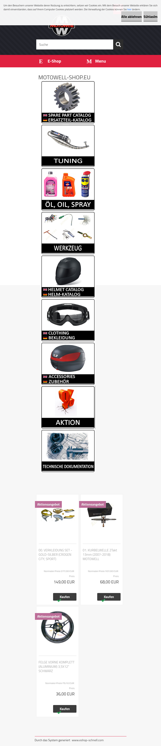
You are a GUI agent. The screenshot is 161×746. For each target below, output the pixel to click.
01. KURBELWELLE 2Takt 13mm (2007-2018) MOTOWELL (100, 554)
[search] (118, 44)
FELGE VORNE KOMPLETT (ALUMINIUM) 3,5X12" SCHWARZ (56, 666)
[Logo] (78, 25)
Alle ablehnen (131, 16)
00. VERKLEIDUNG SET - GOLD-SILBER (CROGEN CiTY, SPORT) (55, 554)
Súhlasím (151, 16)
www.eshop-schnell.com (88, 740)
